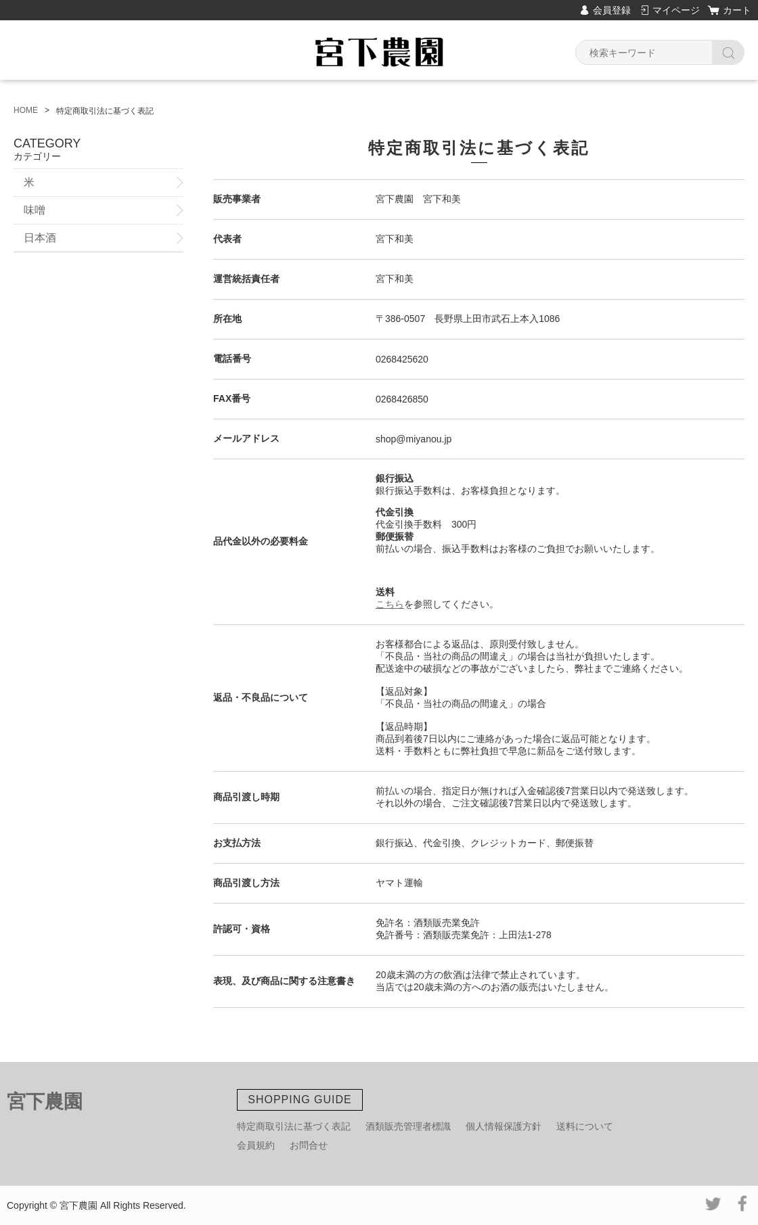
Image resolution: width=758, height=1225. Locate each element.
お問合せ (309, 1145)
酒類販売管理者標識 (408, 1126)
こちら (390, 604)
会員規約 (256, 1145)
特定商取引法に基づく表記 (294, 1126)
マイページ (676, 10)
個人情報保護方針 (503, 1126)
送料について (584, 1126)
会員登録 (612, 10)
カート (737, 10)
